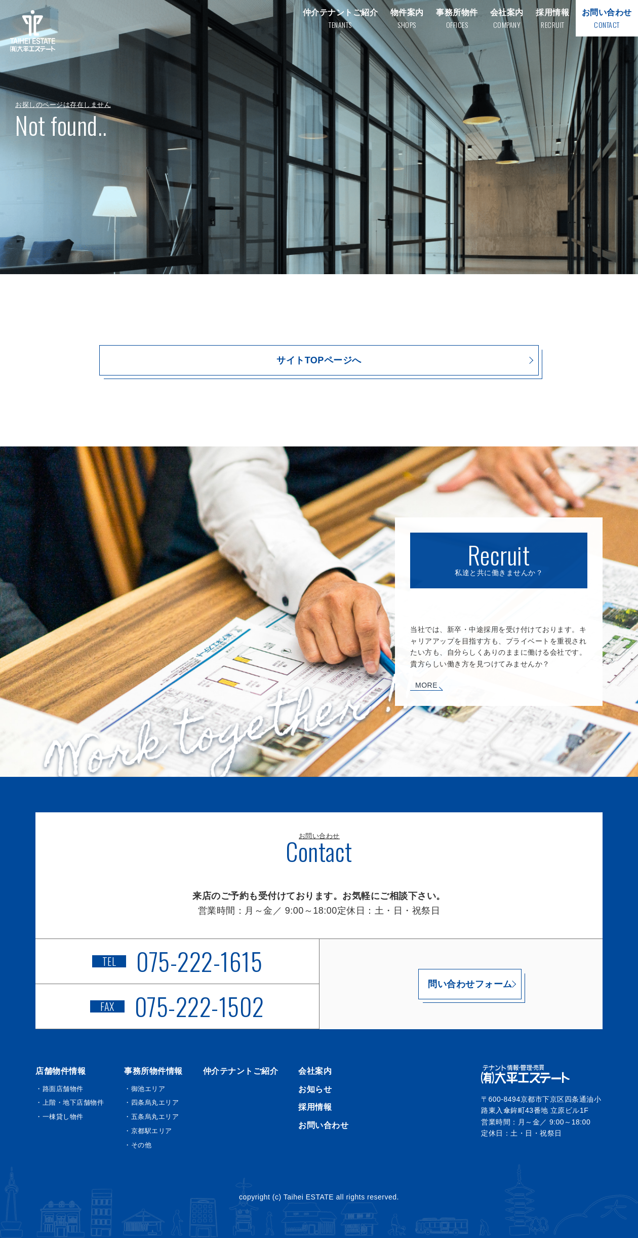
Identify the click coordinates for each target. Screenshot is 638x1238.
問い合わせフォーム (461, 984)
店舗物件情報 (60, 1071)
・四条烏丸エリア (151, 1102)
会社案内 (315, 1071)
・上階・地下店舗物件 (69, 1102)
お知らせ (315, 1089)
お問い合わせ (323, 1125)
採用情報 (315, 1107)
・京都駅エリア (148, 1131)
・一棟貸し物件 (59, 1116)
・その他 (137, 1145)
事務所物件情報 (153, 1071)
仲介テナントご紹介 (240, 1071)
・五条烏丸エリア (151, 1116)
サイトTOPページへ (319, 360)
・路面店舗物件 (59, 1089)
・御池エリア (144, 1089)
